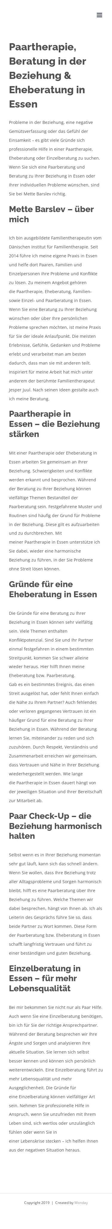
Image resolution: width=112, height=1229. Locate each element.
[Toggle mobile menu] (100, 15)
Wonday (81, 1202)
